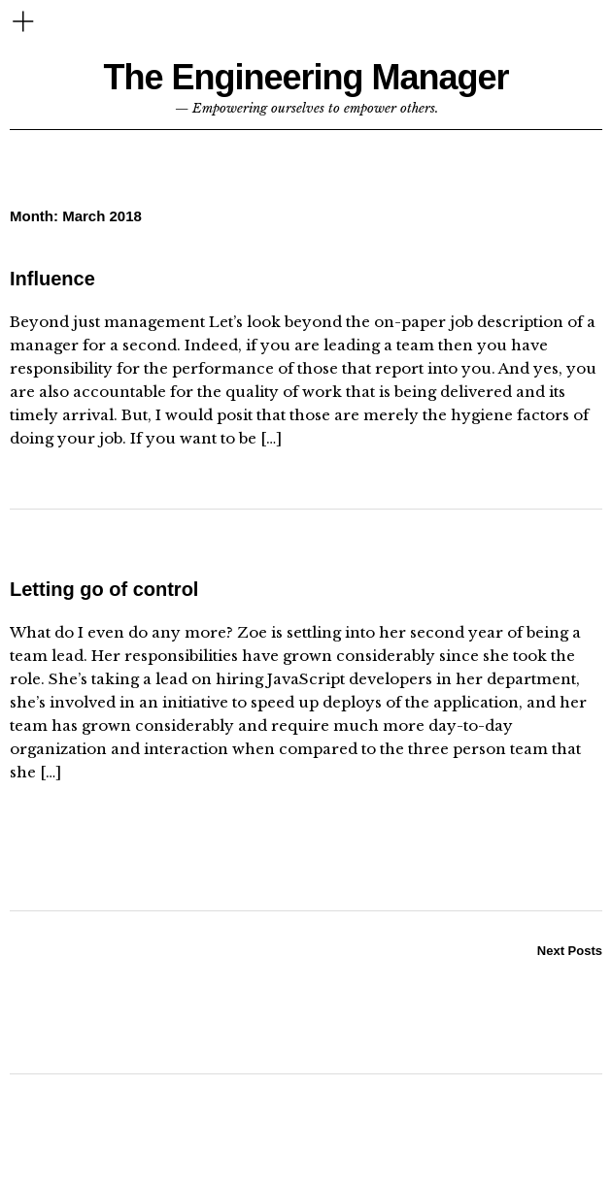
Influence (52, 278)
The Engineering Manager (305, 77)
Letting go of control (104, 589)
